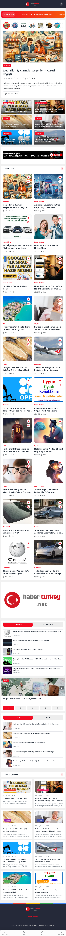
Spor (4, 445)
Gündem (39, 133)
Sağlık (6, 118)
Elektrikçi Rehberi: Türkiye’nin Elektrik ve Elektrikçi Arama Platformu (48, 287)
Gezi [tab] (48, 717)
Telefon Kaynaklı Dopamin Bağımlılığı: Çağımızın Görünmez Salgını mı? (46, 490)
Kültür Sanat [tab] (48, 625)
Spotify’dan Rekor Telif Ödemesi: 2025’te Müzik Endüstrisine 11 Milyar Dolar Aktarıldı (37, 660)
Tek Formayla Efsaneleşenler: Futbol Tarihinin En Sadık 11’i (16, 450)
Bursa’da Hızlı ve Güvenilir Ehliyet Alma (46, 246)
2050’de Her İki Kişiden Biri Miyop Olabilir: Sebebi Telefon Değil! (16, 490)
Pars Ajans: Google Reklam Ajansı (15, 287)
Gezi (4, 323)
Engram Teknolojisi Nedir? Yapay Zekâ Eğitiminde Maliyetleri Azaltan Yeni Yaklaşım (36, 669)
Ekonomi (7, 66)
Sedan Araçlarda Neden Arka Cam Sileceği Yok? (16, 531)
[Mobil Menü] (3, 4)
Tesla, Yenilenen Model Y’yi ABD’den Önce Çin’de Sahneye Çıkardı (47, 572)
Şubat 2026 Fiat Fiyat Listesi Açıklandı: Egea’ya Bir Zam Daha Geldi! (48, 531)
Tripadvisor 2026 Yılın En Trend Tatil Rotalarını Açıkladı (16, 328)
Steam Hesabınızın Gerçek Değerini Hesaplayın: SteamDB (31, 640)
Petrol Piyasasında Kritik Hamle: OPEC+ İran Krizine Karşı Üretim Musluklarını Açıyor (17, 409)
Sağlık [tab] (18, 717)
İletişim (34, 926)
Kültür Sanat (39, 486)
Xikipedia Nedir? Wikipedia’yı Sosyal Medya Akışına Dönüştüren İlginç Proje (16, 572)
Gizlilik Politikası (17, 926)
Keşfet (41, 926)
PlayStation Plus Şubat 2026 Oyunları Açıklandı (28, 650)
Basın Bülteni (8, 103)
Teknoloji (6, 567)
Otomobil (6, 527)
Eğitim (36, 445)
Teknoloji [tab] (18, 625)
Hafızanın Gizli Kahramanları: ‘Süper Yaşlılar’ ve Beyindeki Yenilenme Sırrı (47, 328)
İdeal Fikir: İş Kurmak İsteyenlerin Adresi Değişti (37, 14)
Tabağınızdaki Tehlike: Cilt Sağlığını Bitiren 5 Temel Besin (16, 368)
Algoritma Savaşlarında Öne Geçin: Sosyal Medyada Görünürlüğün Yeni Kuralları (47, 206)
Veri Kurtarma (33, 917)
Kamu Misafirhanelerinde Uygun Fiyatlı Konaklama (46, 409)
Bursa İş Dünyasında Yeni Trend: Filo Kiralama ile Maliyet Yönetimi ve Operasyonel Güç (17, 246)
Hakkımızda (27, 926)
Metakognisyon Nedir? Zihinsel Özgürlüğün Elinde (48, 450)
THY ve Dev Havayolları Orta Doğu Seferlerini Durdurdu (47, 368)
